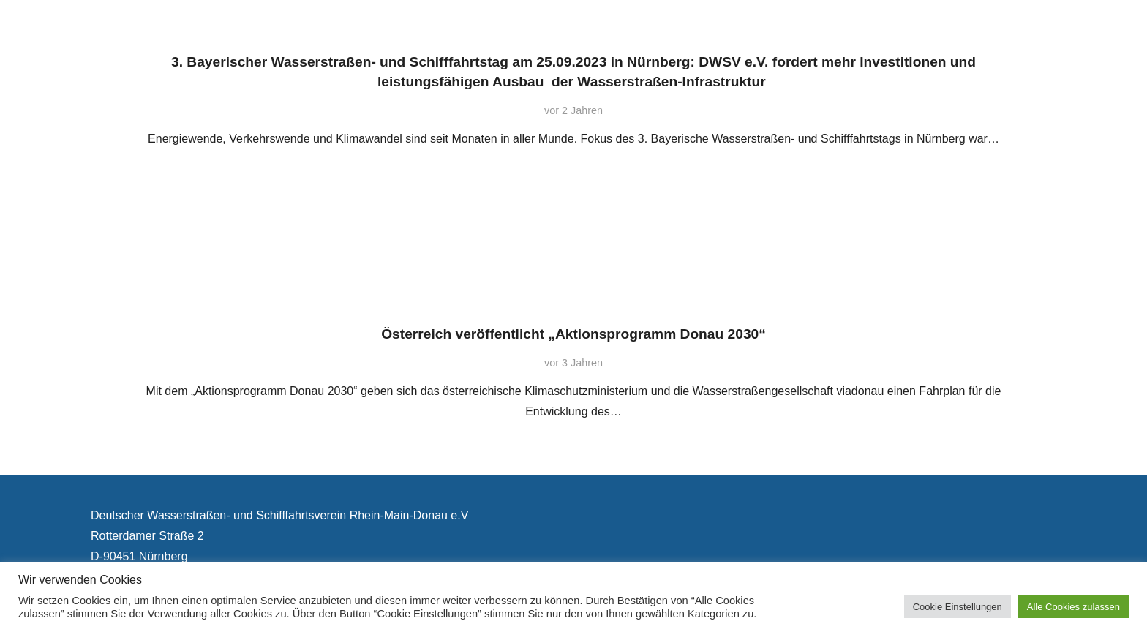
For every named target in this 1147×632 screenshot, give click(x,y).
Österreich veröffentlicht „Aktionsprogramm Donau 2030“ (573, 334)
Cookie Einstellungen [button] (957, 606)
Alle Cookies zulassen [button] (1073, 606)
